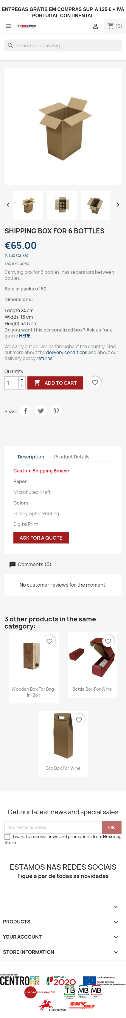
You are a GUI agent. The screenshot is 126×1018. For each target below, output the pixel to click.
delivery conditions (66, 352)
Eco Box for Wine (63, 768)
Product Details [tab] (71, 457)
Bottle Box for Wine (92, 689)
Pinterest (56, 411)
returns (44, 358)
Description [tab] (31, 457)
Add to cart (55, 383)
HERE (25, 336)
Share (26, 411)
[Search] (63, 45)
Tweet (41, 411)
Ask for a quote (41, 538)
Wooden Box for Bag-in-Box (34, 692)
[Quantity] (11, 382)
